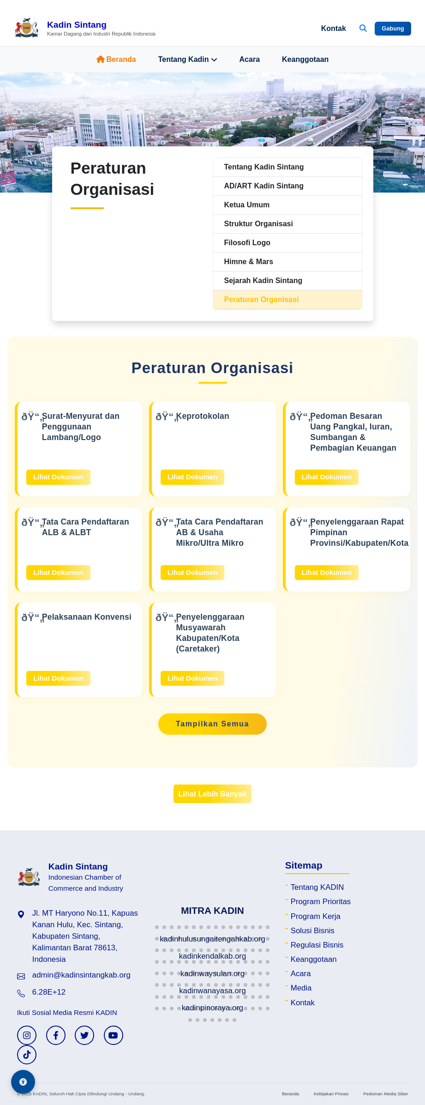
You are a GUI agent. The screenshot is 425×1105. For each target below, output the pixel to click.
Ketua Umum (247, 205)
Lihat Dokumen (58, 477)
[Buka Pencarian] (363, 29)
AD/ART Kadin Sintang (264, 186)
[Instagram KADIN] (26, 1035)
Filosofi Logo (247, 243)
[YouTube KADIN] (113, 1035)
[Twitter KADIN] (84, 1035)
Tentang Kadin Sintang (264, 167)
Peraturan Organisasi (261, 299)
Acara (249, 59)
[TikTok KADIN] (26, 1054)
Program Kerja (316, 916)
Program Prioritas (321, 901)
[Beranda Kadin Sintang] (85, 29)
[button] (157, 927)
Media (301, 988)
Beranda (116, 59)
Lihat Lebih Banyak (212, 794)
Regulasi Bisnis (317, 945)
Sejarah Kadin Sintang (263, 280)
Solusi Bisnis (313, 930)
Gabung (393, 28)
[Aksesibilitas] (23, 1082)
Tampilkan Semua (212, 724)
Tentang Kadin (187, 59)
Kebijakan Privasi (331, 1093)
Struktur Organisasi (258, 224)
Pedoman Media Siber (385, 1093)
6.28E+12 (49, 992)
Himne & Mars (249, 262)
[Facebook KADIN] (56, 1035)
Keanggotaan (305, 59)
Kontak (333, 28)
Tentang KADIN (317, 887)
